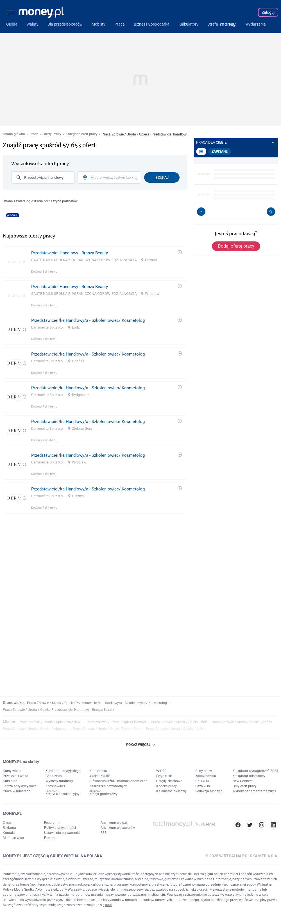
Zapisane (220, 151)
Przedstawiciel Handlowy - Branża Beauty (69, 252)
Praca (34, 134)
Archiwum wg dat (114, 823)
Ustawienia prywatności (62, 833)
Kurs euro (10, 781)
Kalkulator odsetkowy (248, 776)
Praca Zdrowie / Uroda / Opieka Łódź (179, 722)
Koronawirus (55, 786)
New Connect (242, 781)
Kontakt (9, 833)
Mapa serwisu (13, 838)
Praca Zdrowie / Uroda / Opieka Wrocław (49, 722)
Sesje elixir (164, 776)
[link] (95, 261)
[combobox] (43, 177)
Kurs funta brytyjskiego (63, 771)
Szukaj (162, 177)
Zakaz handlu (205, 776)
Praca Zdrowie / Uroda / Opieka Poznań (115, 722)
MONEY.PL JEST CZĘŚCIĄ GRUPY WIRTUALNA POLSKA (52, 856)
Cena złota (54, 776)
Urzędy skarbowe (169, 781)
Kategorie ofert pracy (82, 134)
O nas (7, 823)
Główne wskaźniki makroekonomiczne (118, 781)
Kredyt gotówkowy (103, 794)
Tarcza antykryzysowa (20, 786)
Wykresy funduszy (59, 781)
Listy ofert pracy (244, 786)
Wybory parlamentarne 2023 (254, 791)
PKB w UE (202, 781)
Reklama (9, 828)
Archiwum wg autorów (118, 828)
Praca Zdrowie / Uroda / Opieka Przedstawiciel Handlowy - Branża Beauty (58, 710)
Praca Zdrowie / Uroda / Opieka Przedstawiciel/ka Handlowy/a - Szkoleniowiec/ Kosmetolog (97, 703)
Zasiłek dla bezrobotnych (108, 786)
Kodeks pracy (166, 786)
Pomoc (49, 838)
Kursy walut (12, 771)
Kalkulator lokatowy (171, 791)
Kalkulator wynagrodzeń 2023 (255, 771)
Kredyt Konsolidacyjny (63, 794)
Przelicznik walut (15, 776)
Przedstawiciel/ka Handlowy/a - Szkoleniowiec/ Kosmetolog (88, 320)
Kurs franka (98, 771)
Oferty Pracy (52, 134)
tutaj (108, 905)
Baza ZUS (202, 786)
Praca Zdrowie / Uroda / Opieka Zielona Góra (107, 729)
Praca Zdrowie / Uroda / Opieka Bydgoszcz (35, 729)
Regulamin (52, 823)
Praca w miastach (16, 791)
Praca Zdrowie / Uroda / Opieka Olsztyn (176, 729)
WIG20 (161, 771)
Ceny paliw (203, 771)
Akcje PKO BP (99, 776)
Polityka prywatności (60, 828)
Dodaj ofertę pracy (236, 246)
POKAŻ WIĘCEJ (140, 745)
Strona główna (14, 134)
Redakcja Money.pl (209, 791)
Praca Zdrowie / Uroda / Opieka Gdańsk (242, 722)
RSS (103, 833)
